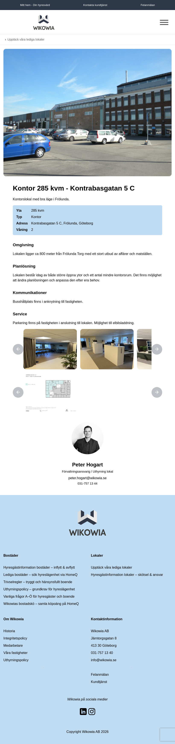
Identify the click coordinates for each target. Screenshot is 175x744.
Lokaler (97, 555)
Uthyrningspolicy (15, 660)
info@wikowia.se (103, 660)
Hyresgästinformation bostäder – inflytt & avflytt (39, 567)
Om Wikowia (13, 619)
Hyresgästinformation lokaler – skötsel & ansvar (127, 575)
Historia (9, 631)
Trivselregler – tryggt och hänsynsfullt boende (37, 582)
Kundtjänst (99, 682)
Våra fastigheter (15, 653)
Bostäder (10, 555)
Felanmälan (148, 5)
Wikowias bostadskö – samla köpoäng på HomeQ (41, 604)
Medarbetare (13, 645)
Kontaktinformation (106, 619)
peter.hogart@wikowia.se (88, 478)
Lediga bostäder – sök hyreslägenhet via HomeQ (40, 575)
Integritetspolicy (15, 638)
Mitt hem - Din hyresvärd (35, 5)
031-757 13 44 (88, 483)
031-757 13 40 (102, 653)
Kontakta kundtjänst (95, 5)
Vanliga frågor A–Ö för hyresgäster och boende (38, 596)
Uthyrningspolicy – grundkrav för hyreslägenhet (39, 589)
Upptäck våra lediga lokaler (26, 39)
